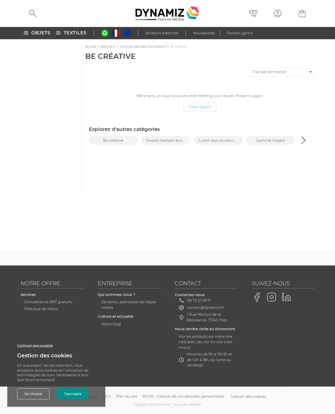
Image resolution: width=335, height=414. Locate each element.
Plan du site (126, 396)
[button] (303, 140)
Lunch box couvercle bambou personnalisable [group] (220, 140)
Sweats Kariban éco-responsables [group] (168, 140)
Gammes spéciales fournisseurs (143, 46)
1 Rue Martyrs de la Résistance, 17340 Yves (207, 317)
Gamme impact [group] (270, 140)
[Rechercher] (33, 13)
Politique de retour (41, 308)
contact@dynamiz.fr (205, 307)
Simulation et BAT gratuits (48, 302)
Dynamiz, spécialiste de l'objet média (128, 305)
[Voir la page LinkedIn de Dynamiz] (286, 297)
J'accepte (73, 393)
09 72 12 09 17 (199, 300)
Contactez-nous (190, 294)
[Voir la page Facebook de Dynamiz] (257, 297)
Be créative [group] (113, 140)
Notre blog (111, 324)
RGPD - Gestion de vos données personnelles (183, 396)
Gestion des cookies (248, 396)
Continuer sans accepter (35, 345)
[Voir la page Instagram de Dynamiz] (271, 297)
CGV (107, 396)
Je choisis (33, 393)
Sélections (107, 46)
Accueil (90, 46)
